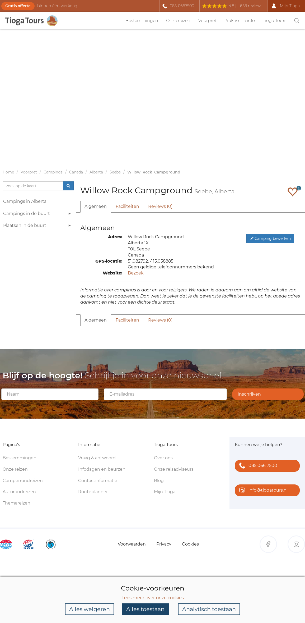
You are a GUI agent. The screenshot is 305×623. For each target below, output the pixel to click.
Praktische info (239, 20)
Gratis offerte (18, 5)
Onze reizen (178, 20)
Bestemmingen (141, 20)
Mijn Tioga (164, 491)
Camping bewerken (270, 238)
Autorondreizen (19, 491)
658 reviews (251, 5)
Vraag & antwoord (97, 457)
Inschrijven (249, 394)
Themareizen (16, 503)
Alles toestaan (145, 609)
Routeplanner (93, 491)
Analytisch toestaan (209, 609)
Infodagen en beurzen (101, 469)
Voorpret (207, 20)
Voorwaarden (132, 544)
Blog (159, 480)
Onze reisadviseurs (174, 469)
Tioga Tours (275, 20)
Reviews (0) (160, 206)
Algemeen (96, 206)
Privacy (163, 544)
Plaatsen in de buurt (37, 226)
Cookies (190, 544)
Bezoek (136, 273)
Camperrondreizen (23, 480)
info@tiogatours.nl (262, 490)
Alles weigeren (89, 609)
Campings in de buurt (37, 214)
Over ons (163, 457)
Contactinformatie (97, 480)
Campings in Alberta (24, 201)
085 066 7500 (257, 466)
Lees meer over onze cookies (152, 597)
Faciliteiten (127, 206)
